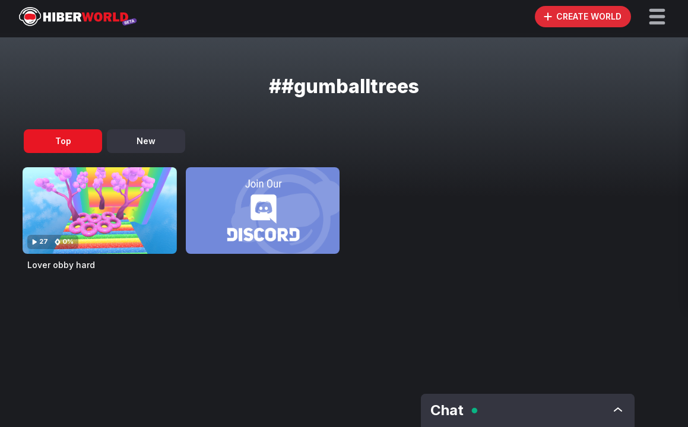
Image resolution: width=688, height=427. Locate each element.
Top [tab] (63, 141)
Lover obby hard (61, 265)
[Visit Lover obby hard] (100, 210)
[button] (657, 16)
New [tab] (146, 141)
